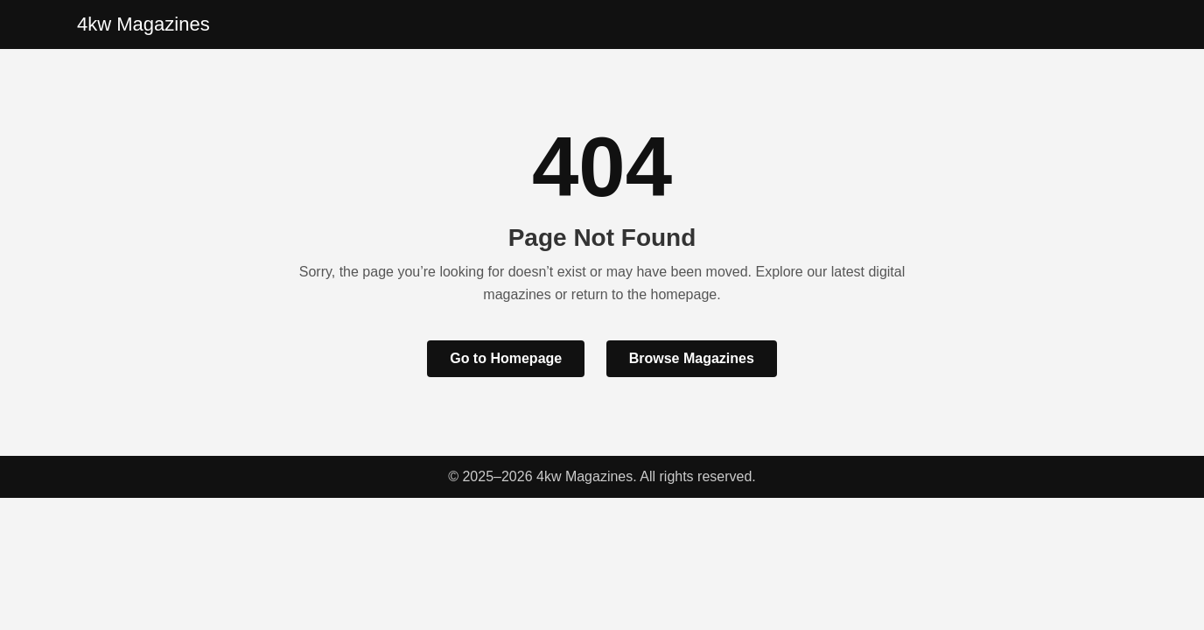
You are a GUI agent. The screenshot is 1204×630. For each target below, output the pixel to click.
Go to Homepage (506, 358)
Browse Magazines (691, 358)
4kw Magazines (143, 24)
